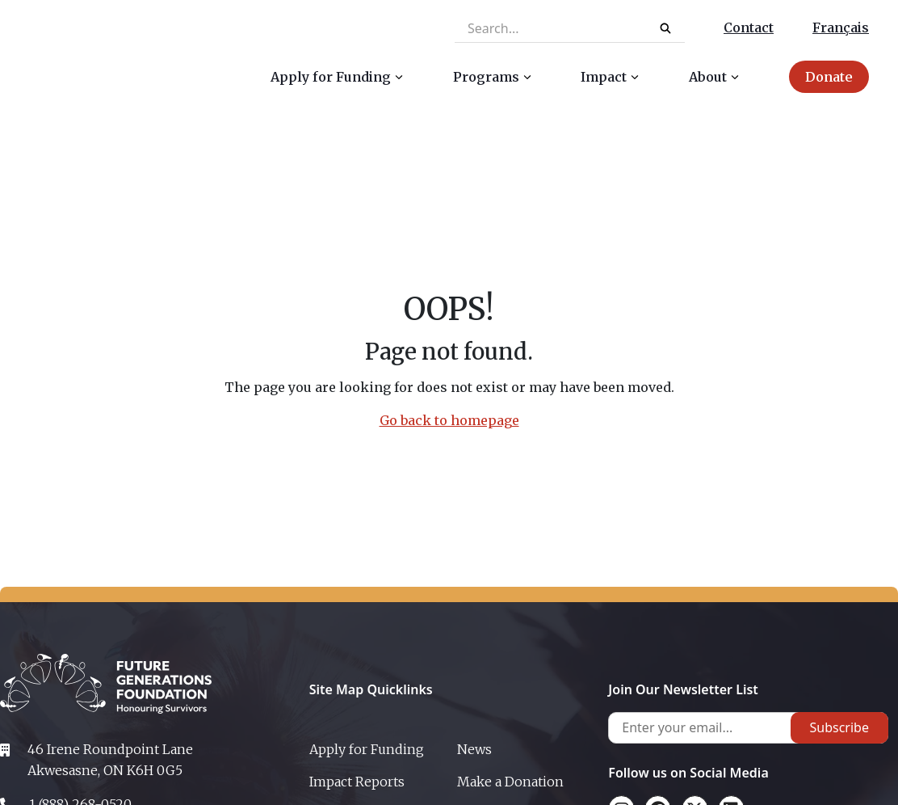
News (474, 749)
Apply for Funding (366, 749)
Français (840, 27)
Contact (749, 27)
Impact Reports (357, 781)
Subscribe (839, 727)
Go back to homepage (449, 420)
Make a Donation (510, 781)
